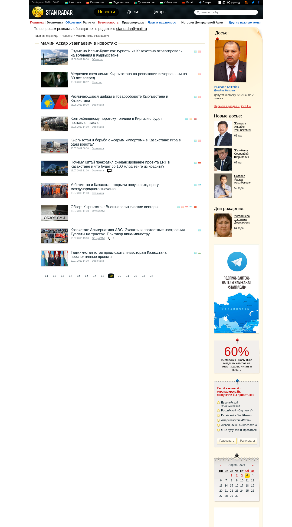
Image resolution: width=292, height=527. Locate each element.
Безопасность (108, 22)
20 (119, 275)
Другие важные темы (245, 22)
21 (127, 275)
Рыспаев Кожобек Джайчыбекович (226, 88)
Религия (89, 22)
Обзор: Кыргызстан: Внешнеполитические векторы (114, 207)
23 (143, 275)
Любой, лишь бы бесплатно (239, 425)
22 (135, 275)
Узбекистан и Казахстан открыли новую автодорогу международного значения (115, 187)
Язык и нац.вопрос (162, 22)
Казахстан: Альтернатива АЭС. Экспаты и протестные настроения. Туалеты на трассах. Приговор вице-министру (128, 232)
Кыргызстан (97, 2)
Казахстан (75, 2)
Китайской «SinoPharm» (236, 415)
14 (70, 275)
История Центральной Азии (202, 22)
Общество (73, 22)
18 (102, 275)
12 (54, 275)
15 (78, 275)
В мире (207, 2)
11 (46, 275)
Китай (189, 2)
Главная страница (46, 35)
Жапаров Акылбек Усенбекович (242, 127)
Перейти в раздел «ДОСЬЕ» (232, 106)
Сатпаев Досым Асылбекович (242, 179)
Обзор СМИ (98, 211)
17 (94, 275)
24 (151, 275)
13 (62, 275)
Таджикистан (121, 2)
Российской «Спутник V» (237, 410)
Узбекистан (170, 2)
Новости (67, 35)
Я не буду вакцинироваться (239, 430)
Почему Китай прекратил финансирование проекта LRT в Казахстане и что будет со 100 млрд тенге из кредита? (120, 164)
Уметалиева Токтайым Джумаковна (242, 219)
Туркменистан (146, 2)
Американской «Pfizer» (236, 420)
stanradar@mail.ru (131, 29)
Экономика (55, 22)
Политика (37, 22)
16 (86, 275)
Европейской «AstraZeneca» (230, 404)
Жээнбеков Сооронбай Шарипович (241, 154)
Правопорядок (133, 22)
